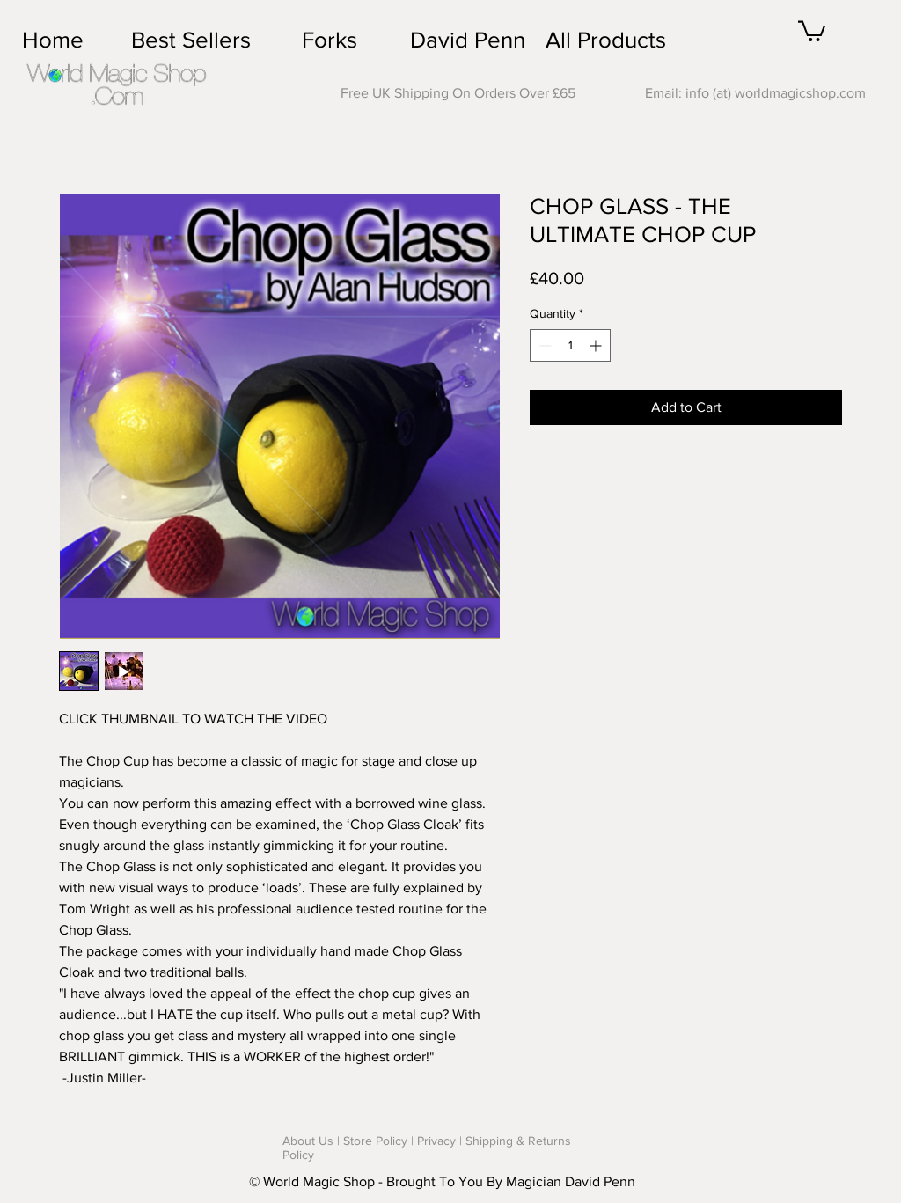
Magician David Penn (570, 1181)
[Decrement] (543, 345)
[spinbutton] (570, 345)
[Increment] (597, 345)
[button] (811, 29)
